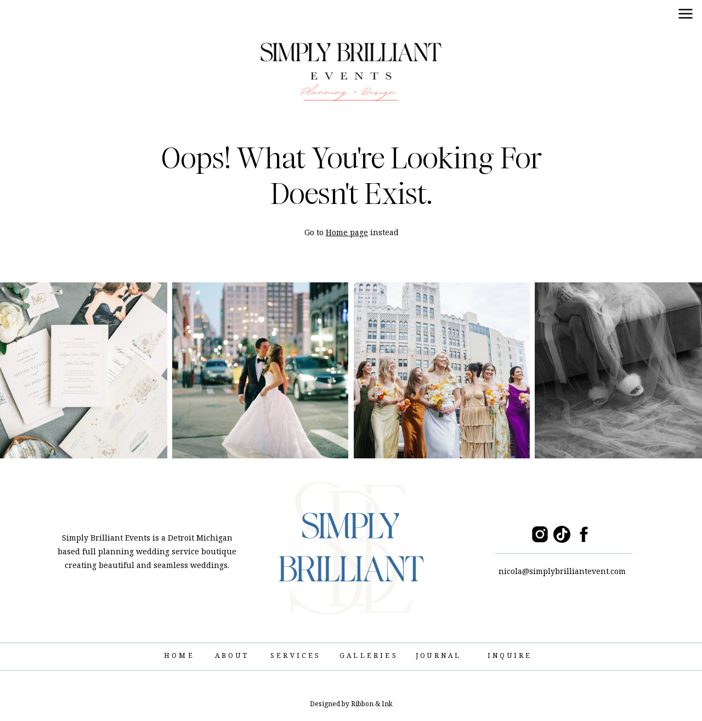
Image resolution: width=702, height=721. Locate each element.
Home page (347, 232)
